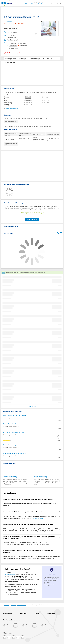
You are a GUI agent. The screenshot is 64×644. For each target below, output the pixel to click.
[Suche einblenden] (52, 3)
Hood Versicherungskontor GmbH (13, 415)
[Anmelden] (55, 3)
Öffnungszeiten (10, 59)
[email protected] (38, 518)
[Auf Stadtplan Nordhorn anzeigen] (61, 233)
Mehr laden (32, 406)
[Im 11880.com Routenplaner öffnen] (57, 232)
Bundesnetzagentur (10, 574)
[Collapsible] (59, 499)
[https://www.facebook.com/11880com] (4, 637)
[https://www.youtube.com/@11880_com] (22, 637)
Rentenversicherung (10, 476)
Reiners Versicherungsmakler (12, 445)
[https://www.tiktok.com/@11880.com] (13, 637)
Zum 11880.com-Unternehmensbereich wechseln (35, 4)
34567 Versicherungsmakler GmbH (14, 432)
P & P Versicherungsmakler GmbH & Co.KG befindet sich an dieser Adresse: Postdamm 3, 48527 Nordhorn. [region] (29, 504)
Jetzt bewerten (32, 220)
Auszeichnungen (34, 59)
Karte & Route (10, 62)
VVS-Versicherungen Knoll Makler (13, 453)
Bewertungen (47, 59)
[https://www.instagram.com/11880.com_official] (9, 637)
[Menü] (61, 3)
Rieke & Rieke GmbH (9, 424)
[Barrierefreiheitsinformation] (58, 3)
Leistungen (22, 59)
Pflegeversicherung (40, 476)
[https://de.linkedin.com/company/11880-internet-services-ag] (18, 637)
